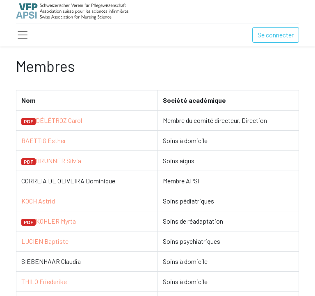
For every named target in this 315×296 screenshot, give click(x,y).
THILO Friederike (44, 281)
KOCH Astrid (38, 201)
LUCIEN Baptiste (44, 241)
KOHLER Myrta (56, 221)
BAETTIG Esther (43, 140)
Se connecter (276, 35)
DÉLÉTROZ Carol (59, 120)
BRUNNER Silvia (58, 160)
